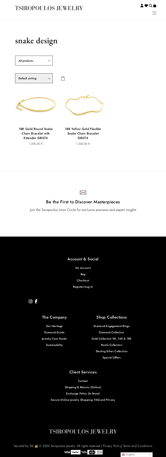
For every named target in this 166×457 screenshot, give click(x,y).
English (128, 454)
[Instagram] (30, 302)
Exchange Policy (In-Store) (83, 393)
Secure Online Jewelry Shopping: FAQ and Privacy (83, 400)
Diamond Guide (54, 332)
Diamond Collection (111, 332)
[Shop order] (34, 78)
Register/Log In (83, 287)
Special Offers (112, 357)
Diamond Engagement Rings (112, 326)
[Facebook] (36, 302)
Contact (83, 381)
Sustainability (54, 345)
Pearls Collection (111, 345)
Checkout (83, 280)
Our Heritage (54, 326)
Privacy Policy (112, 446)
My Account (83, 268)
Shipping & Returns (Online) (83, 387)
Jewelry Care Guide (54, 339)
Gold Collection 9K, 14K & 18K (111, 339)
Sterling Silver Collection (111, 351)
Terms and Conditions (137, 446)
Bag (83, 274)
